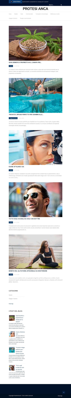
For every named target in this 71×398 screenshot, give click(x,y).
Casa (10, 14)
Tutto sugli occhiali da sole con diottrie (24, 219)
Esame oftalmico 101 (16, 167)
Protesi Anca (35, 8)
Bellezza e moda (55, 14)
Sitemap (11, 304)
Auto (21, 14)
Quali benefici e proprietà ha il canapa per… (25, 62)
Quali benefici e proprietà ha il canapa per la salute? (35, 1)
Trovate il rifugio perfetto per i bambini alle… (26, 114)
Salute (16, 14)
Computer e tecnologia (42, 14)
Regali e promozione (25, 18)
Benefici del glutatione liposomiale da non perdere (28, 271)
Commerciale (29, 14)
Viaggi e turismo (13, 18)
